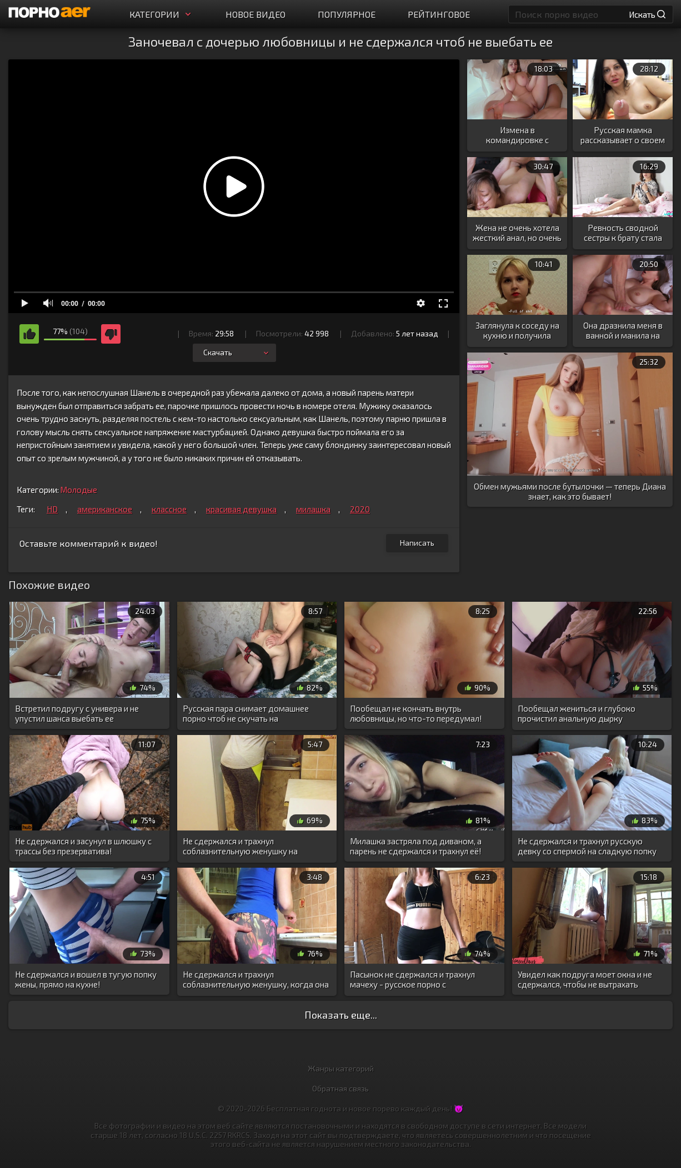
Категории (161, 14)
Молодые (78, 490)
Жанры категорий (341, 1068)
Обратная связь (340, 1088)
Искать (647, 14)
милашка (313, 509)
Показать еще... (340, 1015)
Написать (417, 542)
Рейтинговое (439, 14)
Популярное (346, 14)
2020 (360, 509)
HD (52, 509)
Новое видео (256, 14)
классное (169, 509)
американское (104, 509)
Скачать (237, 352)
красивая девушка (241, 509)
